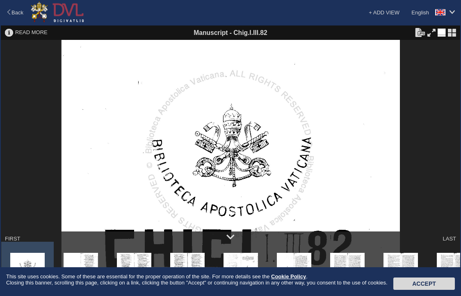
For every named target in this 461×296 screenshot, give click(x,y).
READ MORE (31, 32)
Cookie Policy (288, 276)
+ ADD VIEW (384, 12)
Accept (424, 283)
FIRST (13, 239)
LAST (449, 239)
